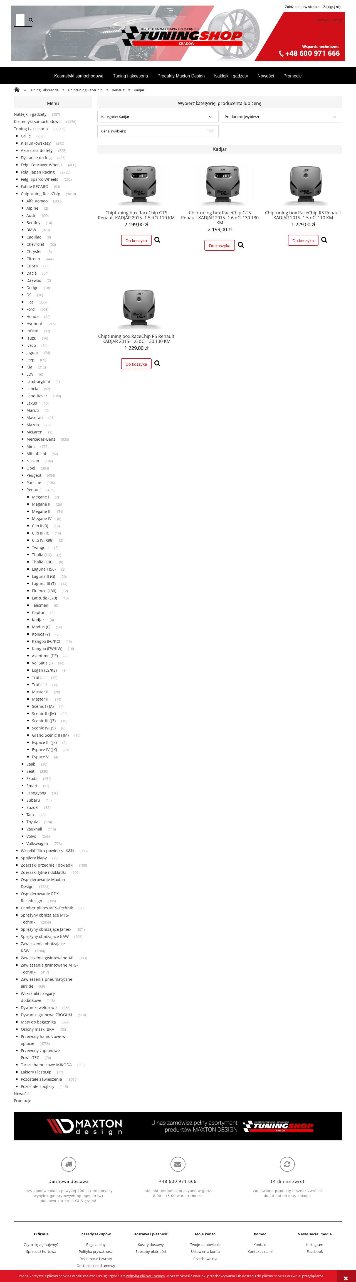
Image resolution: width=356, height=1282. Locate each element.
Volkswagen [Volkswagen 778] (37, 843)
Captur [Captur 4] (38, 612)
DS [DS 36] (28, 294)
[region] (178, 1126)
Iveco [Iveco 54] (31, 345)
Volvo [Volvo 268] (31, 836)
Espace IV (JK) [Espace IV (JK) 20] (44, 749)
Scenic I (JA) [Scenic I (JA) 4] (43, 706)
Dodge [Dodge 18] (32, 287)
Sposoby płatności (150, 1251)
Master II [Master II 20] (40, 691)
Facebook (315, 1251)
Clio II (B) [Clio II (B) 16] (40, 525)
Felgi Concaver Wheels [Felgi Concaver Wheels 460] (42, 164)
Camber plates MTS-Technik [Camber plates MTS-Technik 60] (47, 907)
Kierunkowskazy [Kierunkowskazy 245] (36, 143)
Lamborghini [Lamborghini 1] (38, 381)
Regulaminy (96, 1244)
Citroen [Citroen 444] (33, 258)
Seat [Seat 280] (30, 771)
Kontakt (260, 1244)
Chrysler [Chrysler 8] (34, 251)
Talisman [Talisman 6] (40, 605)
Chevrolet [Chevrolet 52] (35, 244)
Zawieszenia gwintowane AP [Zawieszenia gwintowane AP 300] (47, 957)
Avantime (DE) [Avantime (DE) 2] (45, 655)
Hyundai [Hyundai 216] (34, 323)
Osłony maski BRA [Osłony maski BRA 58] (37, 1029)
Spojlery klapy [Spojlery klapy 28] (34, 857)
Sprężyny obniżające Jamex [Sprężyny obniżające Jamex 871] (46, 929)
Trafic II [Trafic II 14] (39, 677)
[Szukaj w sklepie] (20, 20)
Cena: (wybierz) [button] (113, 131)
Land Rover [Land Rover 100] (36, 395)
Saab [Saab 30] (31, 764)
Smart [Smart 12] (32, 785)
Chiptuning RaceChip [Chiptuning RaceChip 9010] (40, 193)
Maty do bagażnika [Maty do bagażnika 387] (38, 1022)
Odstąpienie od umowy (95, 1265)
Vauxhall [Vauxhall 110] (34, 829)
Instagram (314, 1244)
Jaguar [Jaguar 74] (32, 352)
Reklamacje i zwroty (96, 1258)
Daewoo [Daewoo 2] (33, 280)
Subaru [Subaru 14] (33, 800)
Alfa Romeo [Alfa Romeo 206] (37, 201)
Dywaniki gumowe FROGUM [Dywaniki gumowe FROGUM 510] (46, 1014)
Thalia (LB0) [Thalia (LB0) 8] (42, 562)
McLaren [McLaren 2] (34, 432)
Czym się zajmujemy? (41, 1244)
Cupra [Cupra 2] (32, 266)
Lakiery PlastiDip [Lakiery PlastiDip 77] (36, 1072)
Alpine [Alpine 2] (32, 208)
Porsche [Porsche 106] (33, 482)
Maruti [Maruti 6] (32, 410)
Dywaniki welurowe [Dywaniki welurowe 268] (39, 1007)
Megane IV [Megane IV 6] (41, 518)
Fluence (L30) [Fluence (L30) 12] (44, 590)
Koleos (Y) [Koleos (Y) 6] (41, 634)
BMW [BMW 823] (31, 229)
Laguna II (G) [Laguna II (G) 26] (43, 576)
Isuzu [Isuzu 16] (31, 338)
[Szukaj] (30, 20)
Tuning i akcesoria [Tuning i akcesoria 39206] (31, 128)
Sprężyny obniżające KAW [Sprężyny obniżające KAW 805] (45, 936)
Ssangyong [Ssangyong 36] (36, 793)
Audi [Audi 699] (30, 215)
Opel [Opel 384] (30, 468)
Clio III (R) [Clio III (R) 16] (40, 533)
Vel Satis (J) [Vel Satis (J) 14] (42, 663)
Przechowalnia (205, 1258)
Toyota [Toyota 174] (32, 821)
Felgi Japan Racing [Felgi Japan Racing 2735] (38, 172)
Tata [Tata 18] (30, 814)
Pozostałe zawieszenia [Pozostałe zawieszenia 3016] (41, 1079)
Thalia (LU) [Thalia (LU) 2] (41, 554)
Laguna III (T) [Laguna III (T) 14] (44, 583)
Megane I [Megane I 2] (40, 497)
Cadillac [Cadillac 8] (33, 237)
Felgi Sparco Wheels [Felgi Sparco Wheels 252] (39, 179)
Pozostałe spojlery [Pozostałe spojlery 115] (37, 1086)
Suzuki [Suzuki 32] (32, 807)
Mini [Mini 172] (30, 446)
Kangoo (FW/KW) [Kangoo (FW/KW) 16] (47, 648)
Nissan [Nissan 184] (32, 460)
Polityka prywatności (96, 1251)
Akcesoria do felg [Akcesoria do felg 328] (37, 150)
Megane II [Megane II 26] (41, 504)
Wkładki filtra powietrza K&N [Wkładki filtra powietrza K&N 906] (47, 850)
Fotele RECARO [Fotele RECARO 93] (34, 186)
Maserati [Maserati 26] (34, 417)
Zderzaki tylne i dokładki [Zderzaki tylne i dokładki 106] (43, 872)
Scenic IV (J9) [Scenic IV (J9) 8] (44, 728)
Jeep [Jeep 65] (30, 359)
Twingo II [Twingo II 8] (40, 547)
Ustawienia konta (205, 1251)
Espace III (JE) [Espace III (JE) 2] (44, 742)
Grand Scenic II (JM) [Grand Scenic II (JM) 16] (50, 735)
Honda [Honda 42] (32, 316)
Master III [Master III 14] (41, 699)
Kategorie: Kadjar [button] (115, 116)
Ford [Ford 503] (30, 309)
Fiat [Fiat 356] (29, 302)
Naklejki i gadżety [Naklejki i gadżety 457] (30, 114)
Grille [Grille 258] (26, 136)
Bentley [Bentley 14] (33, 222)
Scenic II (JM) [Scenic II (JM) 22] (44, 713)
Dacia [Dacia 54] (31, 273)
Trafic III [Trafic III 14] (39, 684)
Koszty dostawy (151, 1244)
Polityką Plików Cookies (145, 1275)
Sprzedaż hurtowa (41, 1251)
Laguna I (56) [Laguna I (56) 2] (44, 569)
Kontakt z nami (260, 1251)
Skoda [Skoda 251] (32, 778)
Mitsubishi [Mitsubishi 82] (36, 453)
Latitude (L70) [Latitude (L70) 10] (44, 598)
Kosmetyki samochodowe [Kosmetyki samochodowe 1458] (37, 121)
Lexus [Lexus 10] (31, 403)
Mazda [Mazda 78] (32, 424)
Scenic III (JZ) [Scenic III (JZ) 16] (44, 720)
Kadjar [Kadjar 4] (38, 619)
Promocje (22, 1100)
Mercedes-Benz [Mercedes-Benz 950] (40, 439)
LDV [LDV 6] (29, 374)
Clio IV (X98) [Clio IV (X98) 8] (42, 540)
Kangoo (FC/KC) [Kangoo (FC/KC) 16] (46, 641)
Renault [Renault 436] (33, 489)
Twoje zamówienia (205, 1244)
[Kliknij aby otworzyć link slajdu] (178, 1126)
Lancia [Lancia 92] (32, 388)
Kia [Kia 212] (29, 367)
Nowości (21, 1093)
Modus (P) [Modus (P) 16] (41, 626)
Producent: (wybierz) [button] (242, 116)
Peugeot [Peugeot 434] (33, 475)
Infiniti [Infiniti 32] (32, 330)
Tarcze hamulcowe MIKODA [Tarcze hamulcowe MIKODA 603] (46, 1064)
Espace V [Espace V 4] (40, 756)
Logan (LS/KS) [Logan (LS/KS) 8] (44, 670)
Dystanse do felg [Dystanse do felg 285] (36, 157)
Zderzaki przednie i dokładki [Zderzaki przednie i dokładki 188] (47, 865)
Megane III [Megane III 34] (41, 511)
